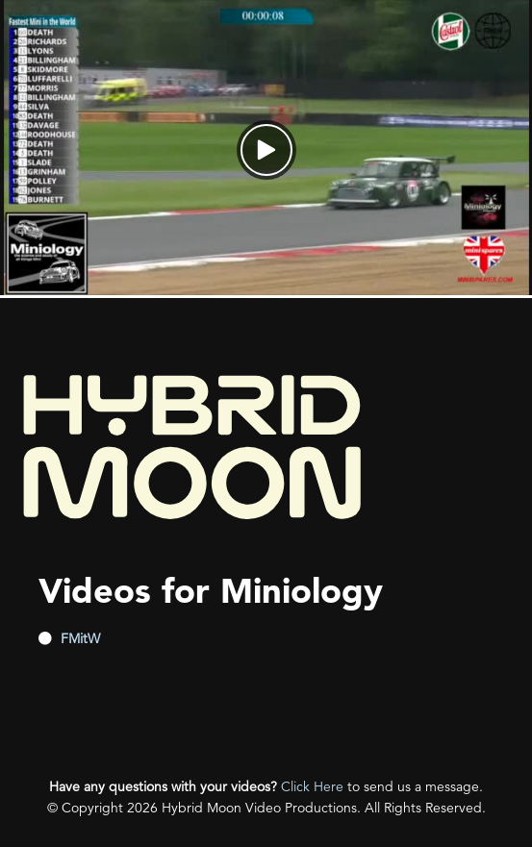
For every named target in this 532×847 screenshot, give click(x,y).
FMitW (80, 638)
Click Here (312, 786)
